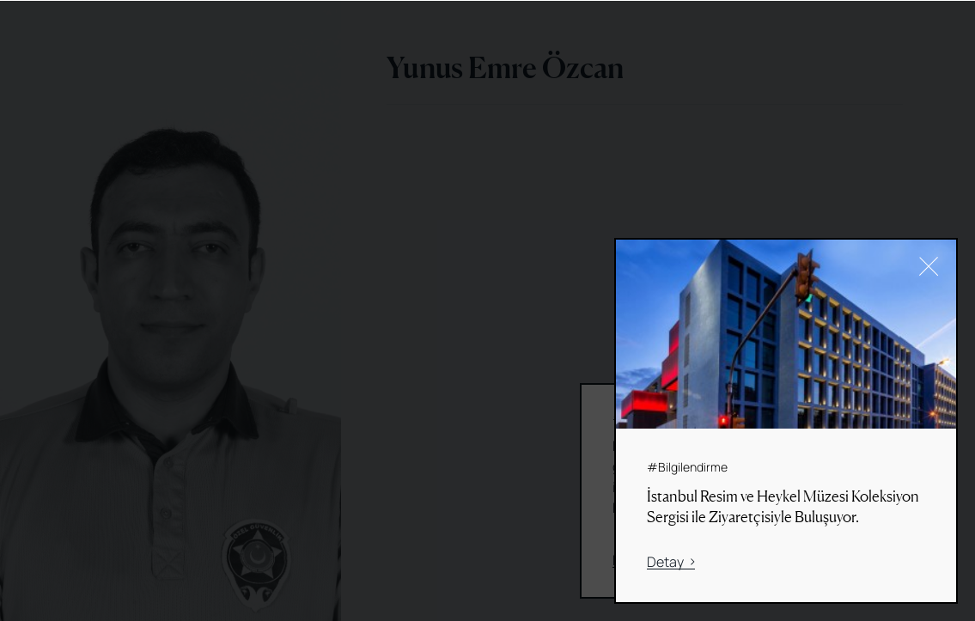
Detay (671, 562)
